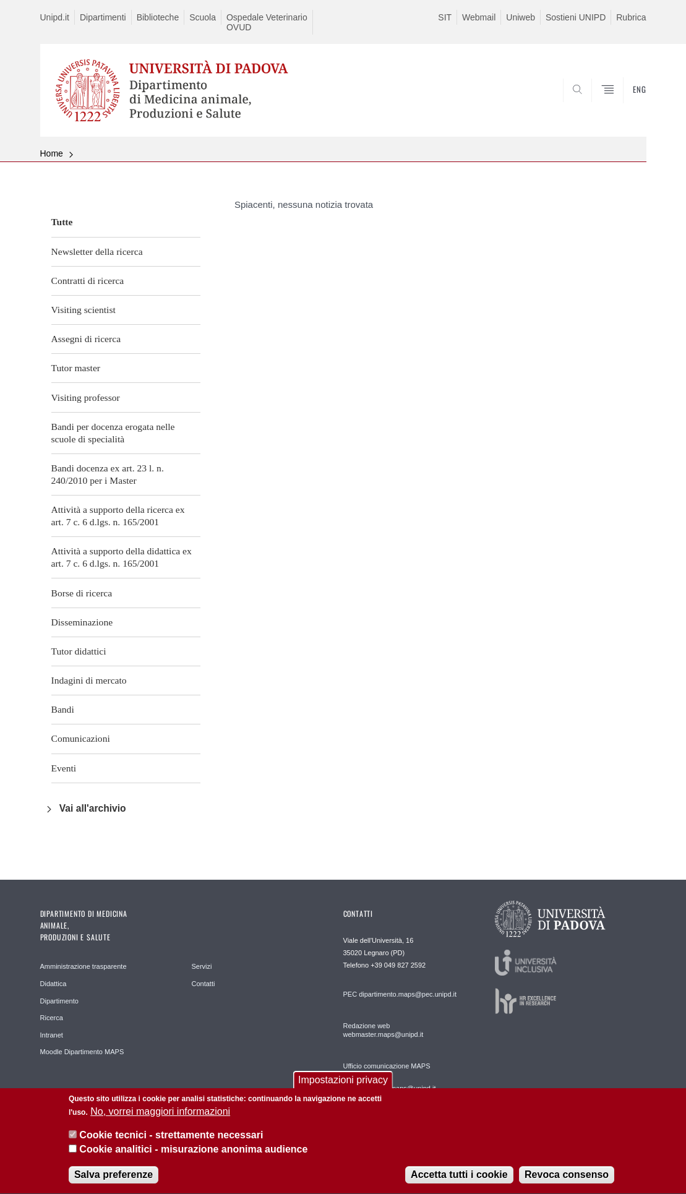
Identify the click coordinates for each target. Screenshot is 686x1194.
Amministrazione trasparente (83, 966)
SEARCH (624, 107)
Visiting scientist (83, 309)
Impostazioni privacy (343, 1088)
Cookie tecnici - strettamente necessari (171, 1143)
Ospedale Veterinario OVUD (266, 22)
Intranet (51, 1035)
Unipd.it (54, 17)
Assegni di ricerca (86, 338)
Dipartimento (59, 1001)
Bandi (62, 709)
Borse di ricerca (82, 593)
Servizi (202, 966)
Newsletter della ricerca (97, 251)
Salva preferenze (113, 1182)
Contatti (203, 983)
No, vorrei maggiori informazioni (160, 1119)
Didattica (53, 983)
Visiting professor (85, 397)
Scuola (202, 17)
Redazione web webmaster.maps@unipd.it (383, 1030)
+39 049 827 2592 (398, 965)
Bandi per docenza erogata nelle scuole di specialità (113, 432)
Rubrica (631, 17)
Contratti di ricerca (87, 280)
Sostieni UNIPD (576, 17)
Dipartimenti (103, 17)
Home (51, 153)
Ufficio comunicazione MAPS (387, 1066)
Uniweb (520, 17)
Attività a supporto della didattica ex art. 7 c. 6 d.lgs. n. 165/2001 (121, 557)
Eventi (64, 768)
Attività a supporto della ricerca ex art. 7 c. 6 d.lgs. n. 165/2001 (118, 515)
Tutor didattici (78, 651)
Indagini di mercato (89, 680)
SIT (445, 17)
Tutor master (76, 368)
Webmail (478, 17)
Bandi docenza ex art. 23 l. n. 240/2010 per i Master (107, 474)
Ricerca (51, 1017)
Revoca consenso (567, 1182)
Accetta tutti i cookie (459, 1182)
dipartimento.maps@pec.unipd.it (408, 994)
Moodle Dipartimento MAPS (82, 1051)
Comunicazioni (80, 738)
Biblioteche (158, 17)
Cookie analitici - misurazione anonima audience (193, 1157)
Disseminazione (82, 622)
